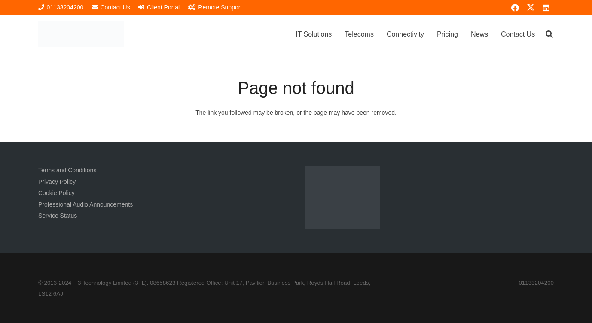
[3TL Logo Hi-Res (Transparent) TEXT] (81, 34)
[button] (549, 34)
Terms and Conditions (67, 170)
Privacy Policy (57, 181)
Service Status (57, 215)
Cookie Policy (56, 192)
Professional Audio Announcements (85, 204)
